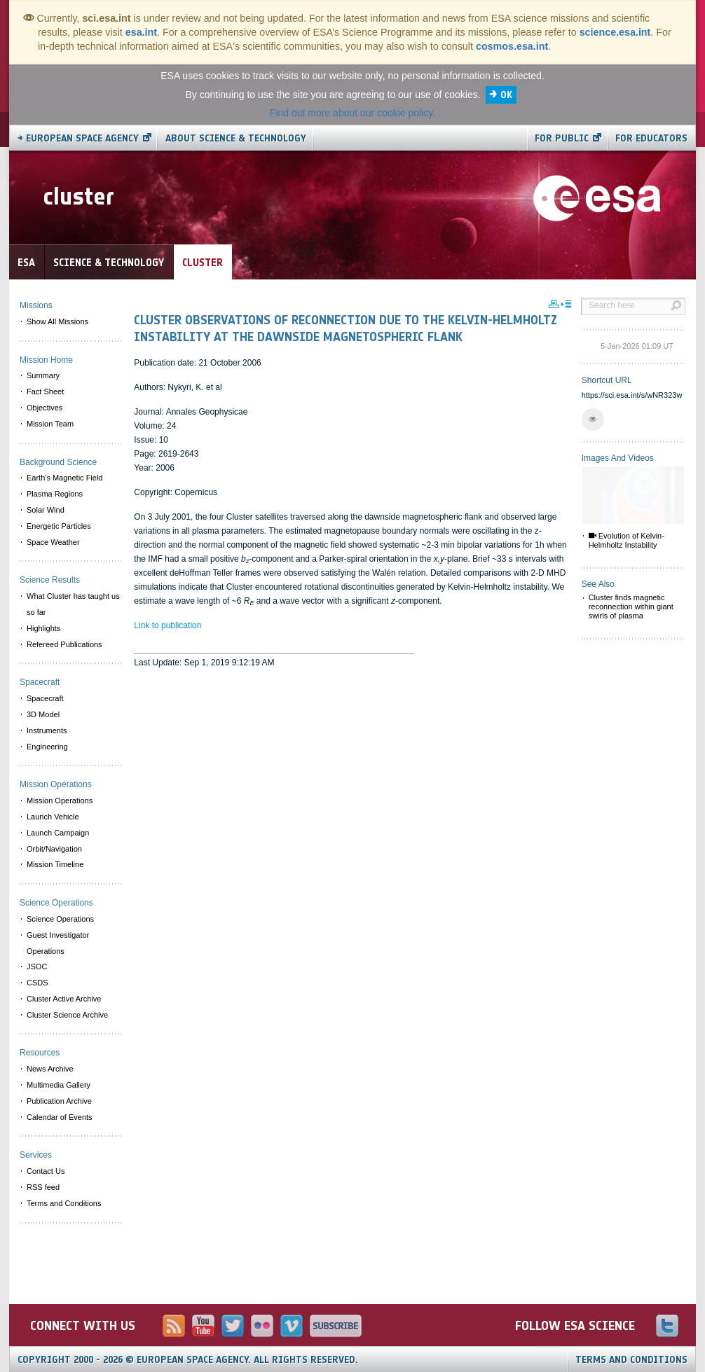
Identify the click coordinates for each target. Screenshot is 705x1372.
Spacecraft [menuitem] (45, 698)
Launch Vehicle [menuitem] (53, 816)
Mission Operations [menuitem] (60, 800)
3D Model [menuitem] (43, 714)
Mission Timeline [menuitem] (55, 864)
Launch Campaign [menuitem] (58, 833)
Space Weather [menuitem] (53, 542)
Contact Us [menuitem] (45, 1171)
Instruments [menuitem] (47, 730)
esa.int (141, 32)
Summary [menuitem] (43, 375)
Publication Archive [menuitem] (59, 1101)
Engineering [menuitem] (47, 746)
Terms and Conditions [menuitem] (64, 1203)
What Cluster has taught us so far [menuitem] (73, 604)
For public (562, 138)
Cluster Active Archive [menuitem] (64, 999)
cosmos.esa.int (512, 46)
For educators (651, 138)
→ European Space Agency (78, 138)
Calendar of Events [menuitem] (60, 1117)
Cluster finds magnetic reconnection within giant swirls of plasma (631, 606)
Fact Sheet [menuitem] (45, 391)
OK (506, 95)
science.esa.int (615, 32)
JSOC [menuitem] (37, 966)
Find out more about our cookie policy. (352, 112)
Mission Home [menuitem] (46, 360)
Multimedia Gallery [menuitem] (58, 1085)
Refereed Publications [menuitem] (64, 644)
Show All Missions (57, 321)
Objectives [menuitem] (44, 407)
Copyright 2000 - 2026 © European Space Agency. (188, 1360)
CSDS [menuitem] (37, 982)
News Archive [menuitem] (50, 1069)
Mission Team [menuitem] (50, 424)
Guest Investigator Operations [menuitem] (58, 943)
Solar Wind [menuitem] (45, 510)
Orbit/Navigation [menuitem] (54, 849)
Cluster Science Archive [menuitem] (67, 1015)
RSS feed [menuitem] (43, 1187)
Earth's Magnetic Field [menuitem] (64, 477)
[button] (593, 419)
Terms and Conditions (631, 1360)
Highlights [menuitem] (43, 628)
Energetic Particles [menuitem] (59, 526)
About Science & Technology (235, 138)
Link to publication (167, 625)
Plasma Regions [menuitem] (55, 494)
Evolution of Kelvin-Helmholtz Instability (626, 540)
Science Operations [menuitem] (60, 919)
